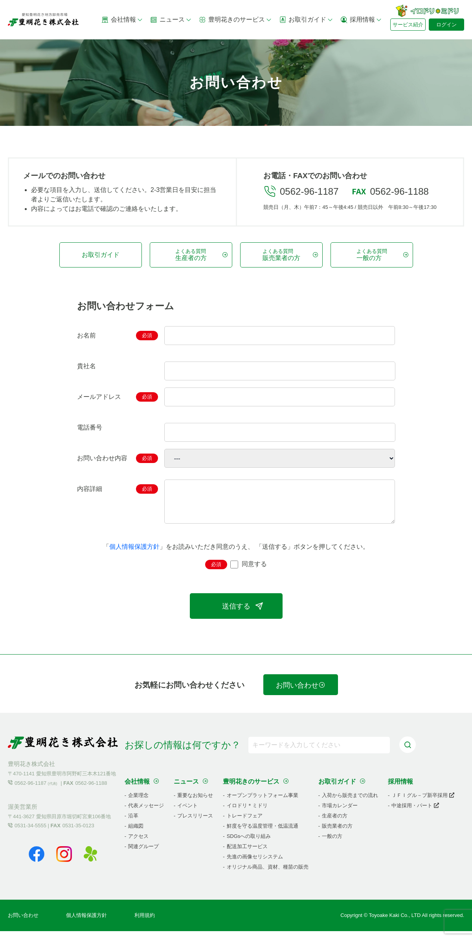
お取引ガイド (306, 19)
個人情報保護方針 (134, 554)
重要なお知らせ (195, 803)
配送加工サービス (247, 854)
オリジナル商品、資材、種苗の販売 (268, 875)
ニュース (171, 19)
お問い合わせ (300, 693)
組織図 (135, 834)
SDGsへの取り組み (249, 844)
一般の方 (332, 844)
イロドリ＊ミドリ (247, 813)
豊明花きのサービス (235, 19)
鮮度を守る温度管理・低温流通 (262, 834)
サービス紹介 (408, 25)
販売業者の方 (337, 834)
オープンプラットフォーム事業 (262, 803)
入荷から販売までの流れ (350, 803)
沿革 (133, 823)
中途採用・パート (415, 813)
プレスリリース (195, 823)
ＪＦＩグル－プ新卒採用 (422, 803)
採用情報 (361, 19)
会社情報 (122, 19)
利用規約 (144, 923)
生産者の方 (334, 823)
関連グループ (143, 854)
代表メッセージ (146, 813)
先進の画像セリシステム (255, 864)
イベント (187, 813)
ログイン (446, 25)
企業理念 (138, 803)
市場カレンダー (340, 813)
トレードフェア (245, 823)
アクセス (138, 844)
